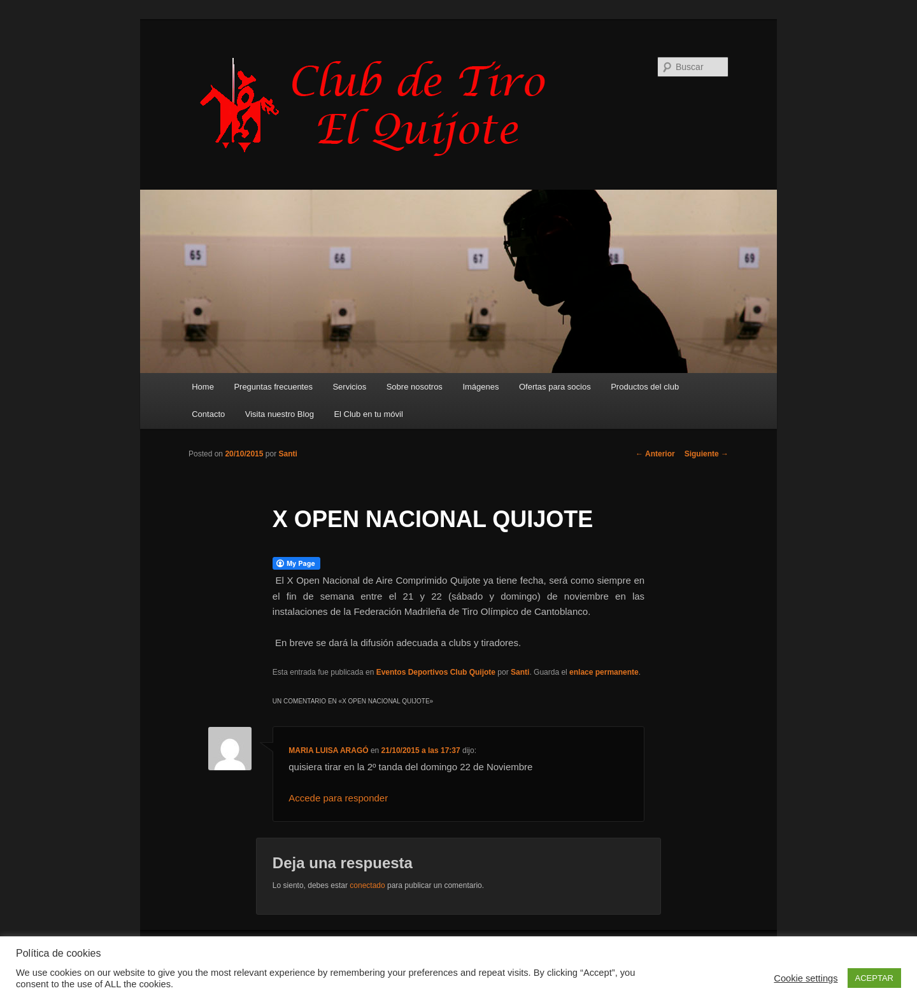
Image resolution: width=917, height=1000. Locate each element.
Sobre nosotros (415, 386)
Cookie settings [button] (805, 978)
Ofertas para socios (555, 386)
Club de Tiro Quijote (379, 106)
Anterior (655, 453)
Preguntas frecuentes (273, 386)
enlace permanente (604, 672)
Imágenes (480, 386)
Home (203, 386)
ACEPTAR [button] (874, 978)
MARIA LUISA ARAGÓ (328, 750)
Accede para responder (338, 797)
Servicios (349, 386)
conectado (367, 885)
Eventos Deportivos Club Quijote (435, 672)
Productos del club (645, 386)
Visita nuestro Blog (279, 414)
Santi (287, 453)
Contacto (208, 414)
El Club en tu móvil (368, 414)
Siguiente (707, 453)
